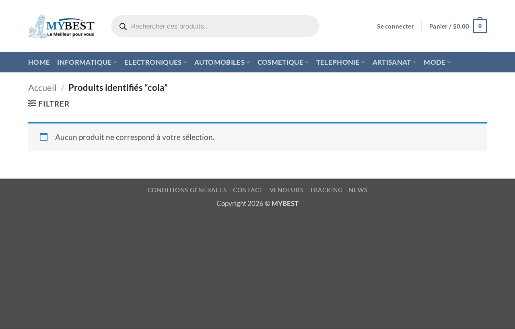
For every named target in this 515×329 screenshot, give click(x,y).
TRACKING (326, 190)
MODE (437, 62)
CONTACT (248, 190)
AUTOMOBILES (222, 62)
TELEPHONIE (340, 62)
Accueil (42, 87)
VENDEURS (287, 190)
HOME (39, 62)
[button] (395, 26)
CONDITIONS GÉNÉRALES (187, 190)
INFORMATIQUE (87, 62)
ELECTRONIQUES (155, 62)
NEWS (358, 190)
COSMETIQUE (283, 62)
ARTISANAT (395, 62)
